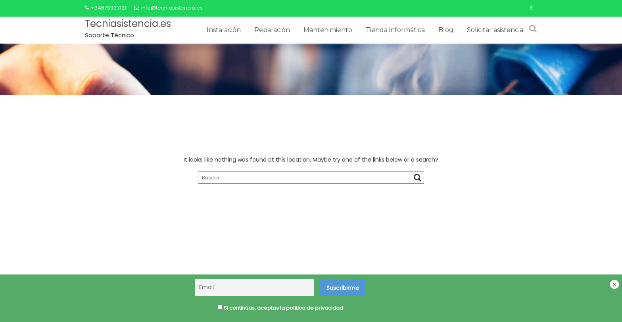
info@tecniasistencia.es (168, 7)
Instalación (224, 30)
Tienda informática (395, 30)
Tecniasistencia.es (128, 23)
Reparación (272, 30)
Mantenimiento (327, 30)
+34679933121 (105, 7)
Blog (445, 30)
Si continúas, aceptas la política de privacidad (280, 309)
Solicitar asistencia (495, 30)
